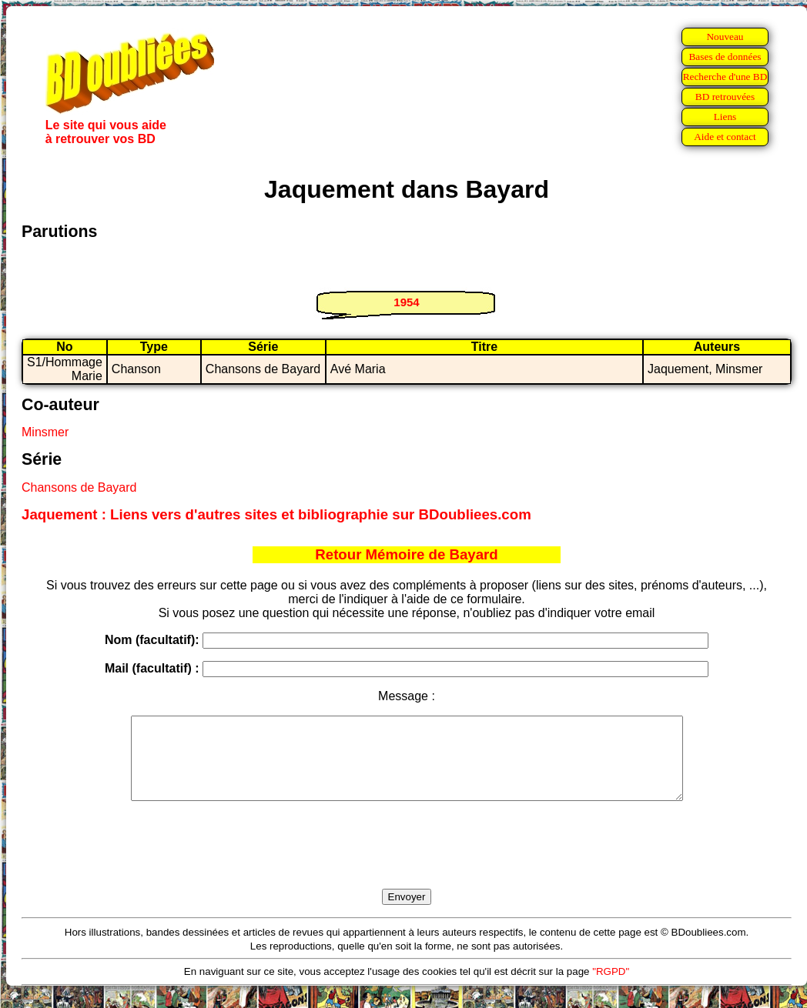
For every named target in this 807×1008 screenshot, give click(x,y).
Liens (725, 116)
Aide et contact (725, 136)
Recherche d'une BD (725, 76)
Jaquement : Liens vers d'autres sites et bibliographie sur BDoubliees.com (276, 514)
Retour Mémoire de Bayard (406, 554)
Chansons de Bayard (79, 487)
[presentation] (407, 863)
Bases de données (724, 56)
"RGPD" (610, 987)
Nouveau (724, 36)
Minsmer (45, 432)
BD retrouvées (725, 96)
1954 (406, 302)
